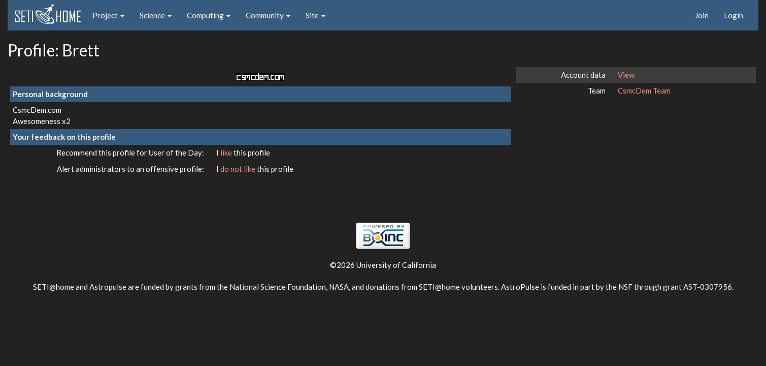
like (227, 152)
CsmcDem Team (644, 90)
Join (702, 15)
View (626, 74)
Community (268, 15)
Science (156, 15)
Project (108, 15)
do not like (238, 168)
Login (733, 15)
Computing (208, 15)
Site (315, 15)
